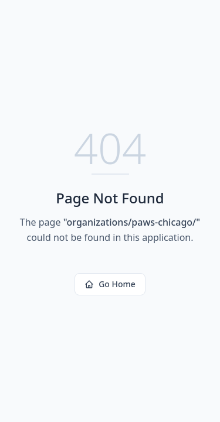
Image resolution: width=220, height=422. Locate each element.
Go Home (110, 284)
